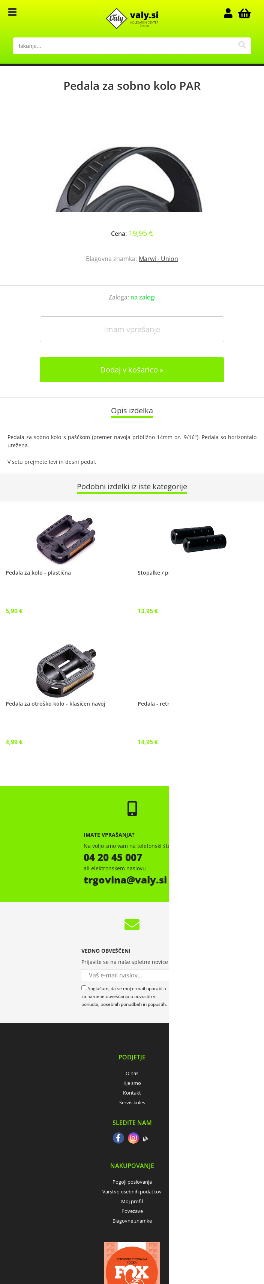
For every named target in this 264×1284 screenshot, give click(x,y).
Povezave (132, 1211)
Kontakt (132, 1092)
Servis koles (132, 1102)
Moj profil (132, 1201)
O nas (132, 1073)
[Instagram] (133, 1138)
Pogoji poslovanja (132, 1181)
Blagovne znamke (132, 1220)
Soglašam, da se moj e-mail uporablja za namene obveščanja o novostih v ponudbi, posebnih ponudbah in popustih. (124, 996)
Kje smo (132, 1083)
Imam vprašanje (132, 329)
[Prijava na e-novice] (177, 975)
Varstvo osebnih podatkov (132, 1191)
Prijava (232, 13)
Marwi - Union (158, 259)
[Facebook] (118, 1138)
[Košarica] (243, 13)
